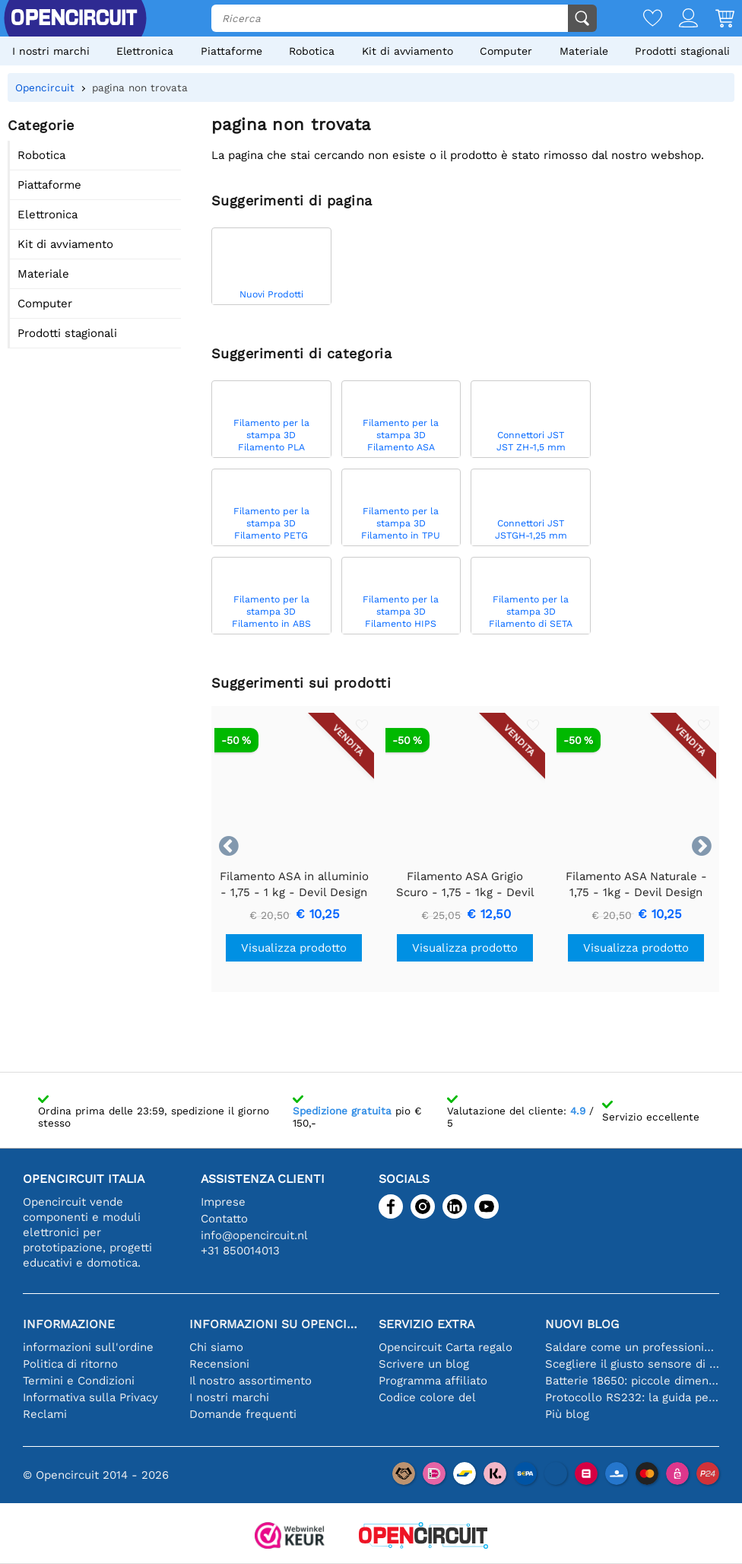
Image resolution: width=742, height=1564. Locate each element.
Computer (506, 51)
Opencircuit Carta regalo (445, 1347)
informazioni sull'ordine (88, 1347)
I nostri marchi (51, 51)
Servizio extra (426, 1324)
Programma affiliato (433, 1381)
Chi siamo (216, 1347)
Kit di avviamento (407, 51)
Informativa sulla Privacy (90, 1397)
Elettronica (144, 51)
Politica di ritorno (70, 1364)
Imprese (223, 1202)
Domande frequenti (242, 1414)
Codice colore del (427, 1397)
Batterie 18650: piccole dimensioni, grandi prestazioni (632, 1381)
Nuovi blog (582, 1324)
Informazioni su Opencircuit (276, 1324)
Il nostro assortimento (250, 1381)
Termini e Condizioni (79, 1381)
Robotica (312, 51)
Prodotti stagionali (682, 51)
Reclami (45, 1414)
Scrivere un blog (424, 1364)
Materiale (584, 51)
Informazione (69, 1324)
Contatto (224, 1218)
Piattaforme (231, 51)
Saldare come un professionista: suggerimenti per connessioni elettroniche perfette (632, 1347)
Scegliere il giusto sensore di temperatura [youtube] (632, 1364)
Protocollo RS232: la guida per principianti (632, 1397)
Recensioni (219, 1364)
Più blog (567, 1414)
